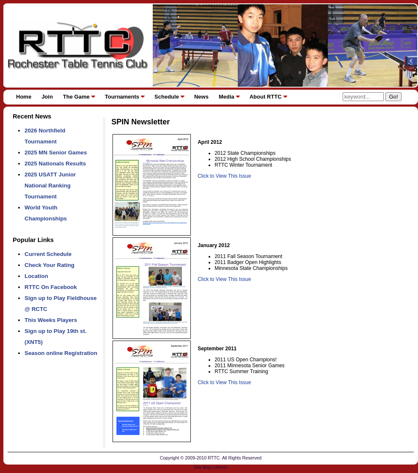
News (201, 97)
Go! (393, 97)
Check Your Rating (49, 265)
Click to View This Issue (224, 176)
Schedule (166, 97)
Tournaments (122, 97)
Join (47, 97)
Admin (221, 467)
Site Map (203, 467)
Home (23, 97)
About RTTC (266, 97)
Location (36, 276)
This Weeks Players (51, 320)
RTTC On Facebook (51, 287)
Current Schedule (48, 254)
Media (226, 97)
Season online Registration (61, 353)
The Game (76, 97)
